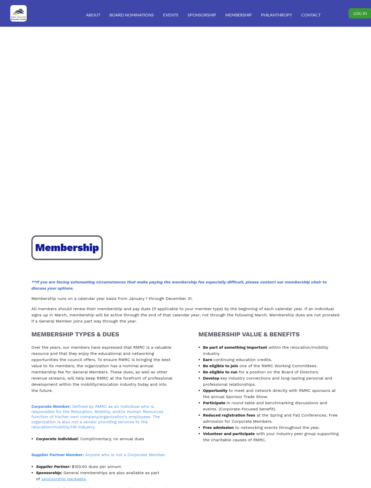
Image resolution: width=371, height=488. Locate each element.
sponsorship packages (63, 478)
